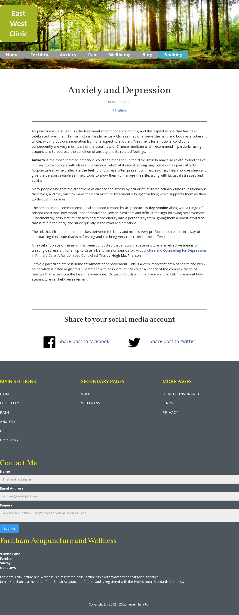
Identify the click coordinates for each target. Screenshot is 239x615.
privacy (170, 412)
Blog (147, 54)
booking (9, 440)
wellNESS (90, 403)
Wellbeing (120, 54)
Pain (93, 54)
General (119, 110)
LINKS (167, 403)
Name (5, 471)
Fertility (39, 54)
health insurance (181, 393)
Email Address (12, 488)
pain (4, 412)
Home (12, 54)
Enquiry (6, 505)
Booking (173, 54)
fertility (9, 403)
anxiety (8, 421)
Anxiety (68, 54)
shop (86, 393)
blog (5, 430)
